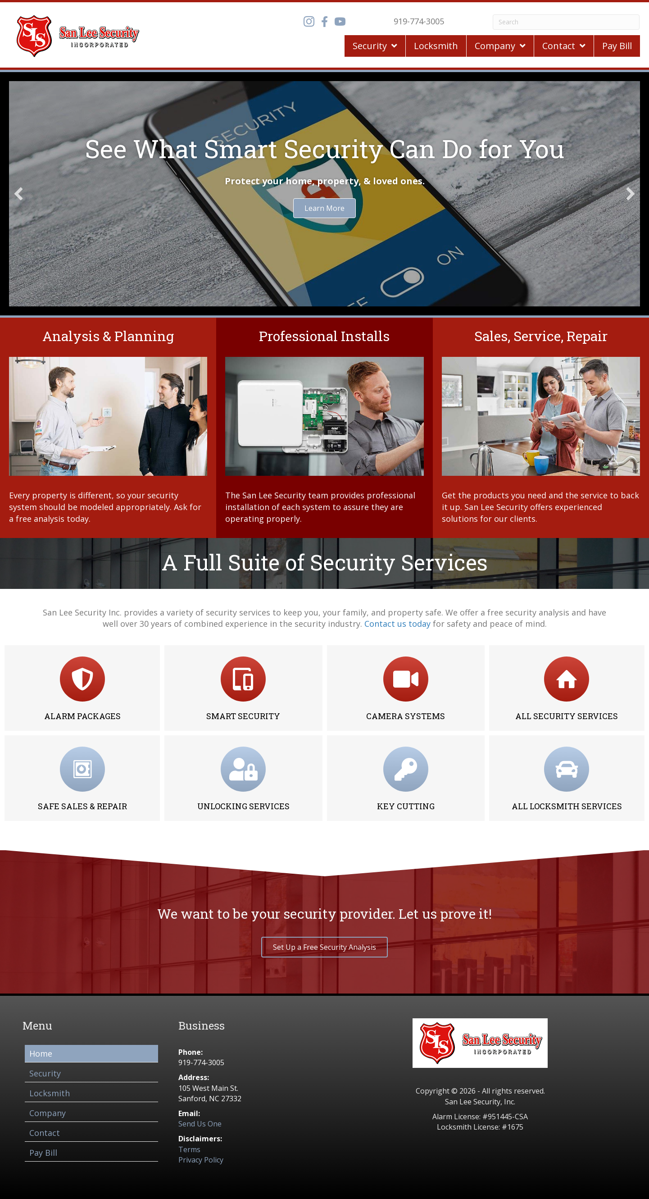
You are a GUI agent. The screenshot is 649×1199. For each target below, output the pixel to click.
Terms (189, 1149)
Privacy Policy (200, 1160)
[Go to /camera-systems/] (406, 688)
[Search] (566, 22)
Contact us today (397, 623)
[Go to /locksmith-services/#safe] (82, 778)
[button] (18, 194)
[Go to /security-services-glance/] (108, 428)
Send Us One (200, 1124)
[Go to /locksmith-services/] (566, 778)
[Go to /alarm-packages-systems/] (82, 688)
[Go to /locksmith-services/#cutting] (406, 778)
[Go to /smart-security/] (243, 688)
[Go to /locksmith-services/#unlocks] (243, 778)
